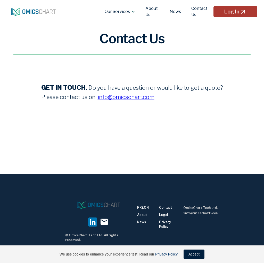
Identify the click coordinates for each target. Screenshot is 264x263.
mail (104, 221)
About (142, 215)
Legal (163, 215)
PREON (143, 207)
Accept (194, 254)
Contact (165, 207)
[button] (120, 11)
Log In (235, 11)
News (141, 222)
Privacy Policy (166, 254)
